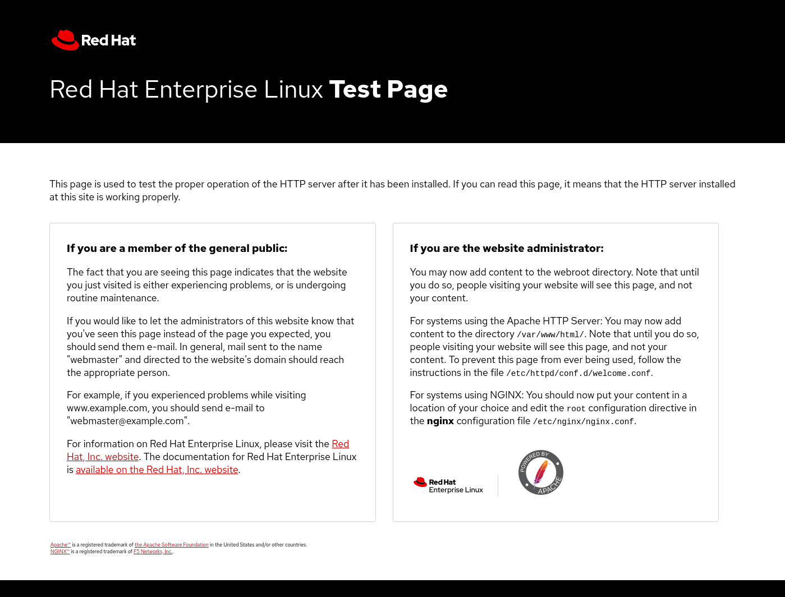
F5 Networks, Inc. (153, 551)
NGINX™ (60, 551)
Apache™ (61, 544)
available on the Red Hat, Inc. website (157, 469)
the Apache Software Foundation (172, 544)
